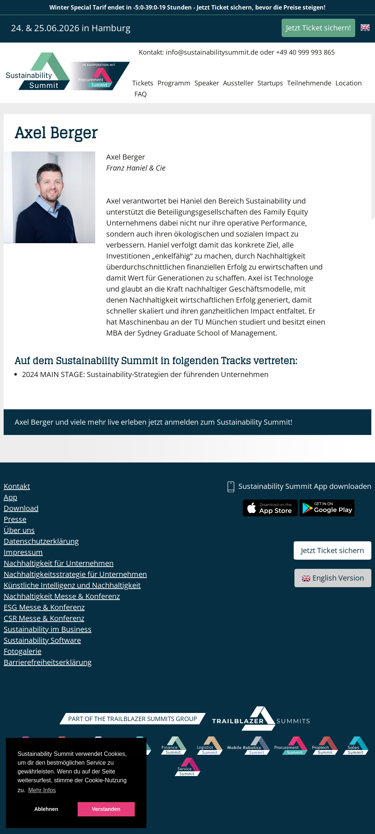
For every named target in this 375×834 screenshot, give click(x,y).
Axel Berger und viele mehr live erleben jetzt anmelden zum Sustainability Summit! (153, 422)
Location (348, 82)
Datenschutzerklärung (41, 541)
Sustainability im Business (48, 629)
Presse (15, 519)
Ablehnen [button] (46, 809)
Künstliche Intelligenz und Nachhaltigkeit (72, 585)
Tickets (142, 82)
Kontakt (17, 486)
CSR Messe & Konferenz (44, 618)
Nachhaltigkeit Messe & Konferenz (62, 596)
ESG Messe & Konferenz (44, 607)
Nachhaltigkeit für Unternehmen (59, 563)
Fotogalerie (22, 651)
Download (21, 508)
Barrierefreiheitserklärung (48, 662)
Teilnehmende (309, 82)
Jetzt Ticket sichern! (318, 28)
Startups (270, 82)
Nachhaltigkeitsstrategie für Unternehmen (75, 574)
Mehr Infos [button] (42, 790)
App (10, 497)
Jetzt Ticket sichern (332, 550)
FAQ (140, 93)
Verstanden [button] (106, 809)
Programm (173, 82)
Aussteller (238, 82)
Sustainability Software (42, 640)
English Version (333, 578)
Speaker (206, 82)
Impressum (23, 552)
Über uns (19, 530)
